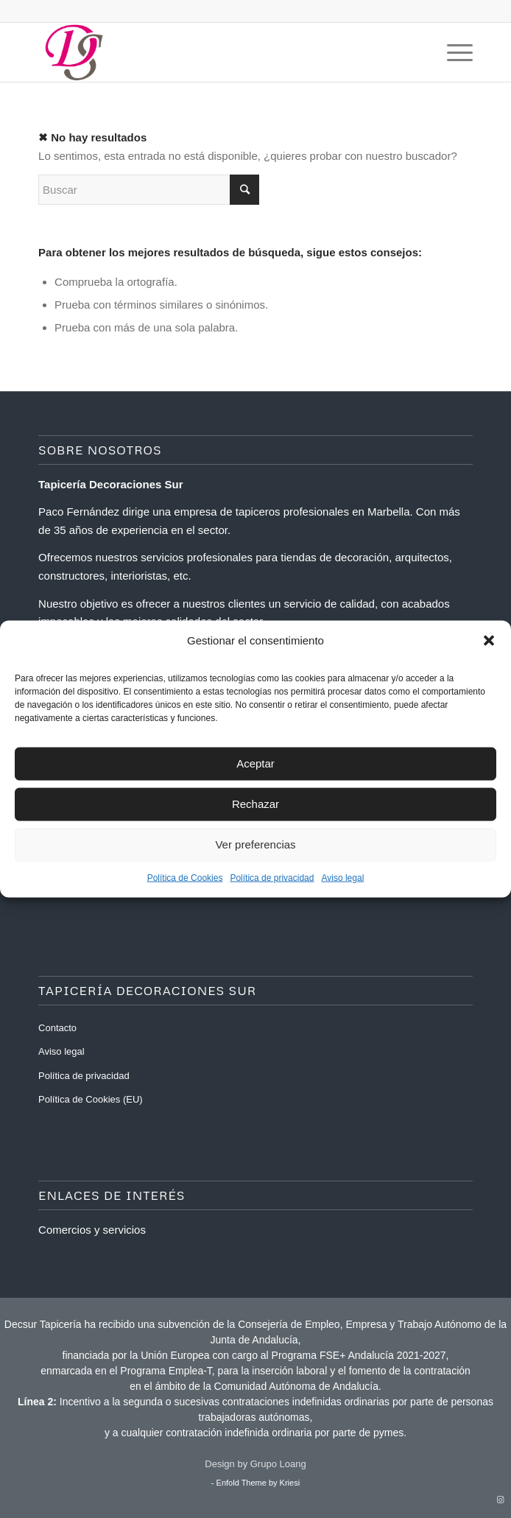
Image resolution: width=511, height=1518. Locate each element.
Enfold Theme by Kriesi (258, 1482)
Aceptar (255, 763)
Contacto (57, 1027)
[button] (489, 640)
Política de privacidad (272, 877)
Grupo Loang (278, 1463)
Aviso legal (342, 877)
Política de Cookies (185, 877)
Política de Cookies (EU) (90, 1099)
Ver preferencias (255, 844)
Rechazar (255, 804)
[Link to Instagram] (500, 1500)
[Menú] (452, 52)
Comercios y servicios (92, 1229)
